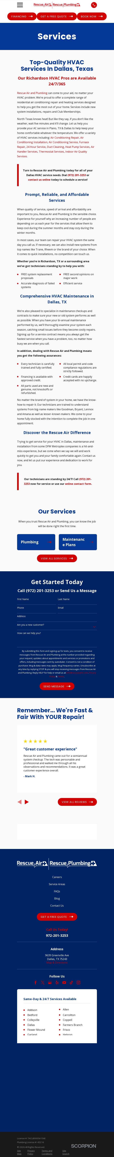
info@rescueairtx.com (77, 672)
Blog (57, 898)
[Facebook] (35, 982)
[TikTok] (71, 982)
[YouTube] (64, 982)
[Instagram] (78, 982)
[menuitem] (20, 1073)
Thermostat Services (51, 151)
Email (61, 607)
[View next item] (26, 802)
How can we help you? (29, 633)
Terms (61, 676)
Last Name (64, 599)
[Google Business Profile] (50, 982)
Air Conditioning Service (63, 142)
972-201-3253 (57, 935)
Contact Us (57, 905)
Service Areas (57, 884)
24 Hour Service (36, 147)
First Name (23, 599)
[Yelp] (57, 982)
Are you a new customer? (30, 625)
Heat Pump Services (77, 147)
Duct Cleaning (55, 147)
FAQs (57, 891)
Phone (20, 607)
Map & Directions (57, 962)
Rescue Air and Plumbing (32, 93)
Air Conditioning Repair (64, 137)
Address (21, 616)
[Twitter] (42, 982)
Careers (57, 877)
